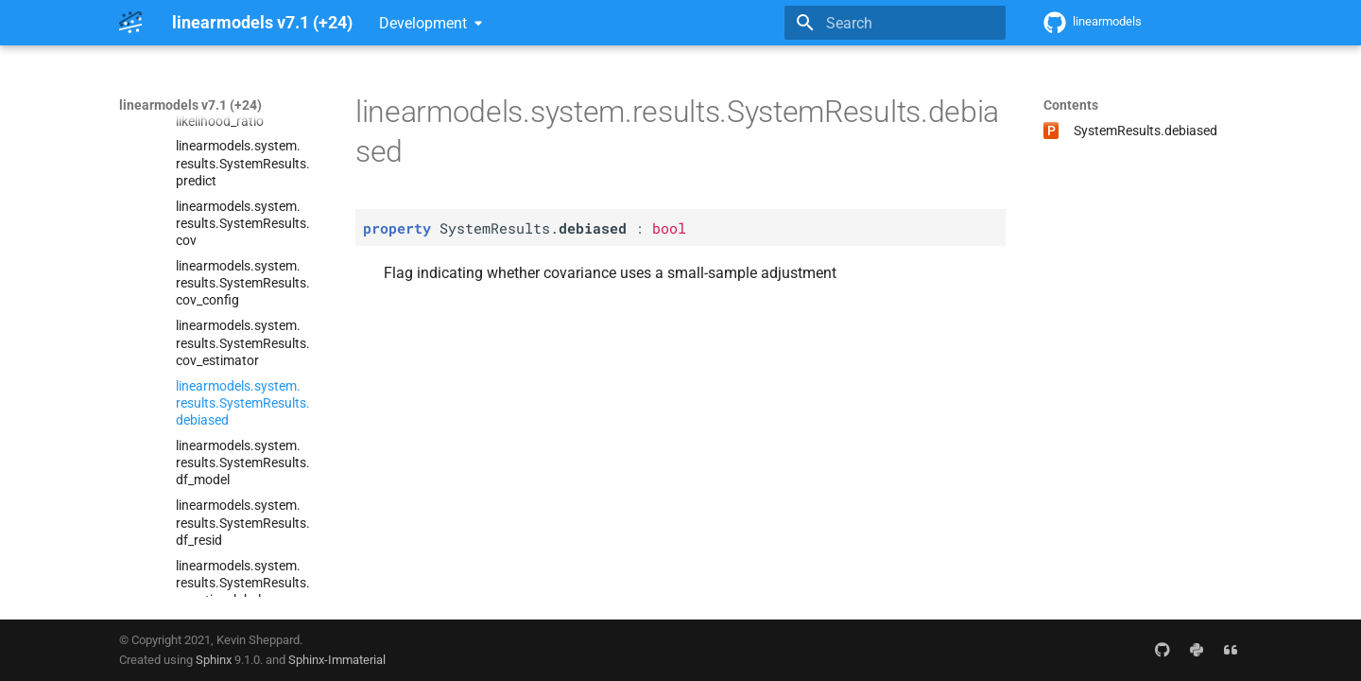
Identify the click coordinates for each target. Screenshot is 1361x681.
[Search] (895, 23)
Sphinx (214, 660)
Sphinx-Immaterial (337, 660)
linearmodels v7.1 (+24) (190, 105)
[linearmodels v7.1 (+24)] (130, 23)
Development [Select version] (423, 23)
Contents (1070, 105)
